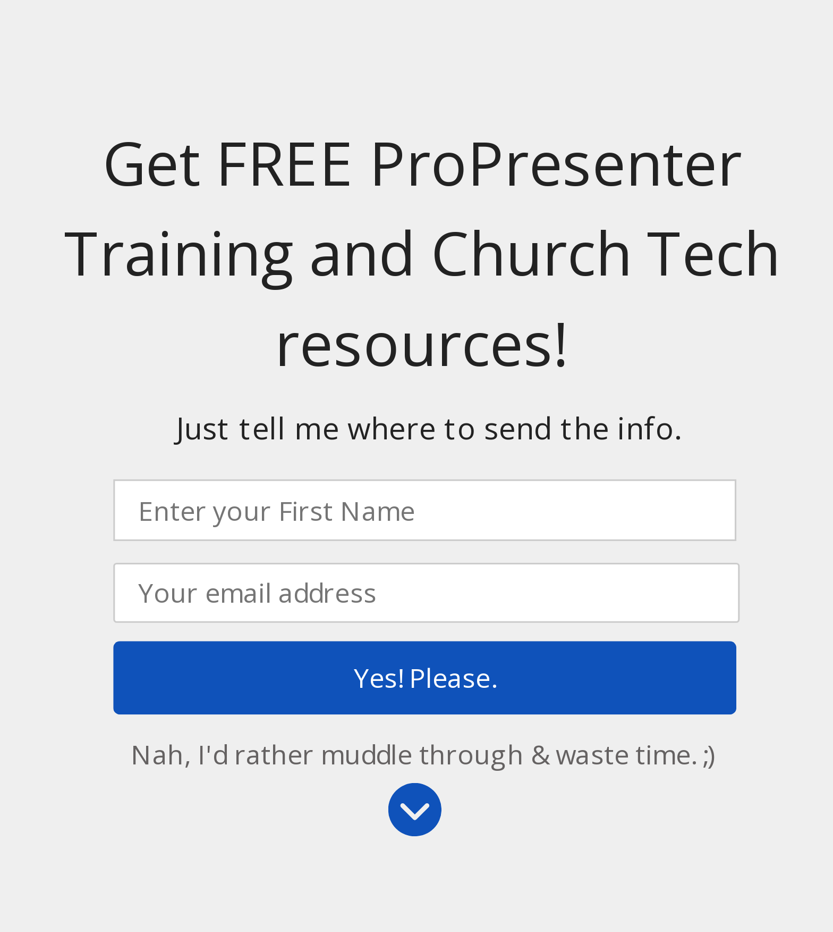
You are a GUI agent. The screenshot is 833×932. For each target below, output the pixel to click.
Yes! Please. (425, 678)
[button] (422, 254)
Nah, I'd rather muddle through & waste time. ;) (423, 753)
